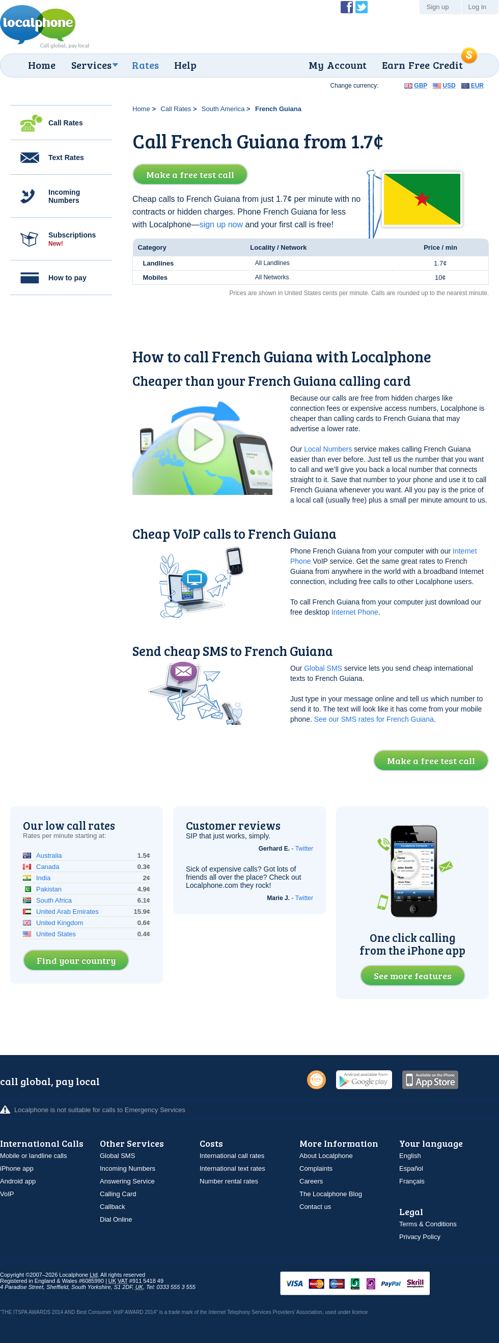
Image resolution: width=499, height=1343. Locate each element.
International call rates (232, 1156)
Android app (18, 1181)
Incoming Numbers (64, 196)
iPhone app (17, 1168)
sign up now (221, 224)
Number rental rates (229, 1181)
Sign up (437, 7)
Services (91, 65)
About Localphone (326, 1156)
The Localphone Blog (330, 1194)
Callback (112, 1206)
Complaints (315, 1168)
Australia (49, 855)
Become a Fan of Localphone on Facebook (347, 7)
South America (223, 109)
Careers (311, 1181)
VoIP (7, 1194)
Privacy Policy (419, 1237)
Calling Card (118, 1194)
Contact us (315, 1206)
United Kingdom (60, 923)
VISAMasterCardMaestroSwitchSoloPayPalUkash (369, 1284)
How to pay (67, 278)
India (43, 878)
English (410, 1156)
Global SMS (323, 668)
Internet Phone (354, 612)
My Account (338, 65)
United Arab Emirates (67, 911)
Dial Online (116, 1219)
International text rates (232, 1168)
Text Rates (66, 157)
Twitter (304, 848)
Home (42, 65)
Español (411, 1168)
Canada (48, 867)
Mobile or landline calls (33, 1156)
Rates (145, 65)
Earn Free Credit (422, 65)
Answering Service (127, 1181)
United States (56, 934)
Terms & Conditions (428, 1224)
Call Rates (65, 123)
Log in (477, 7)
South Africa (54, 900)
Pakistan (49, 889)
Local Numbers (328, 449)
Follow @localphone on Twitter (361, 7)
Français (412, 1181)
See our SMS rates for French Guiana (374, 719)
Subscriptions (72, 239)
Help (185, 65)
